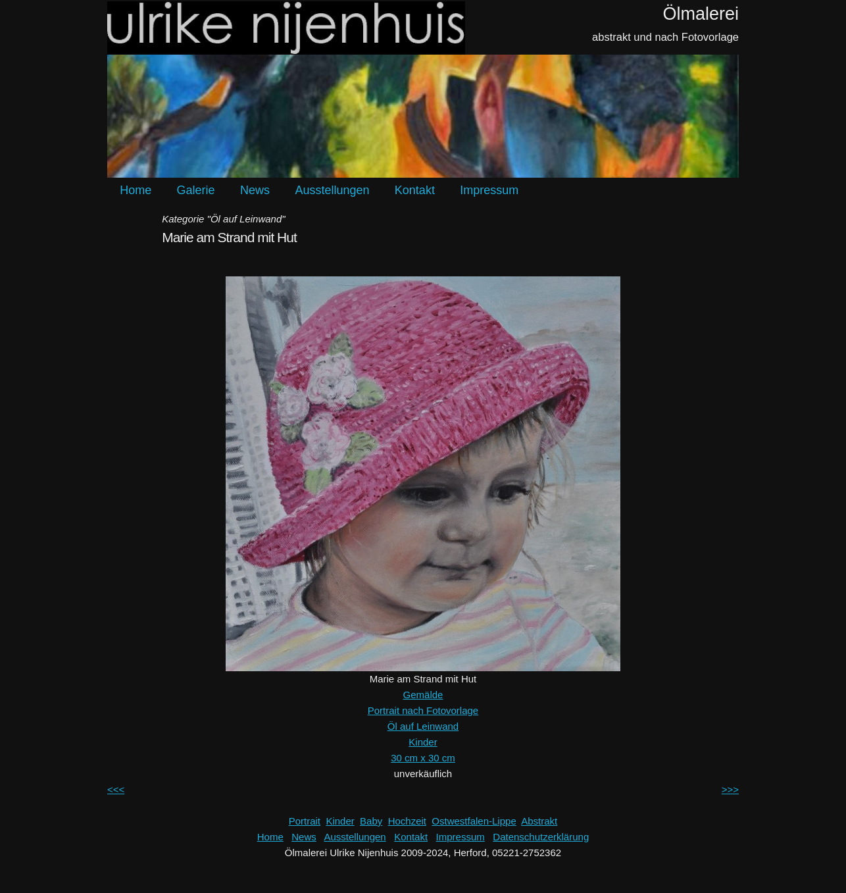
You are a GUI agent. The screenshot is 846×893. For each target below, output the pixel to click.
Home (135, 190)
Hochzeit (407, 821)
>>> (730, 789)
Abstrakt (539, 821)
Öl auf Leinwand (423, 726)
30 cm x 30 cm (423, 757)
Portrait (304, 821)
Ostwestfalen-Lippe (474, 821)
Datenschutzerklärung (541, 836)
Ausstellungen (332, 190)
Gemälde (423, 694)
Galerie (196, 190)
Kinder (423, 742)
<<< (115, 789)
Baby (371, 821)
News (255, 190)
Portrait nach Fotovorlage (423, 710)
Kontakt (415, 190)
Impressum (489, 190)
